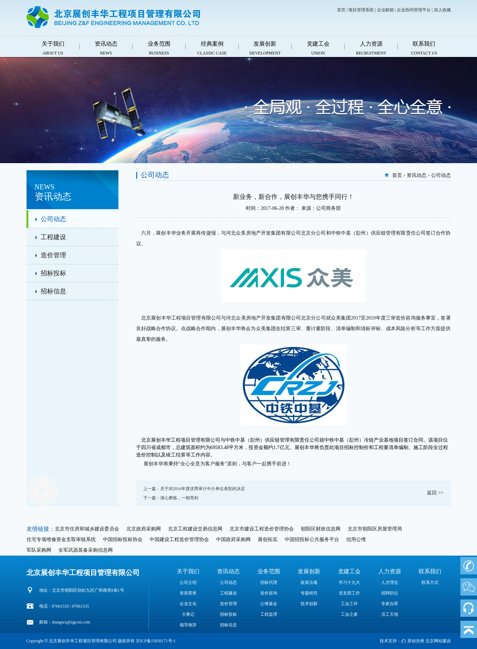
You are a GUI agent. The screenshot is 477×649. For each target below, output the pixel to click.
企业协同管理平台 (414, 9)
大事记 (188, 614)
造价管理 (53, 255)
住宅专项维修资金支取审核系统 (61, 539)
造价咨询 (268, 593)
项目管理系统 (361, 9)
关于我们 (188, 571)
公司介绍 (188, 582)
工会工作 (349, 603)
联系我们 (430, 571)
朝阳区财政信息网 (321, 529)
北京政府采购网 (143, 529)
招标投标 (53, 273)
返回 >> (435, 492)
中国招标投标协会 (122, 539)
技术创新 (309, 603)
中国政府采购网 (233, 539)
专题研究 (309, 593)
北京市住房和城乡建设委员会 (87, 529)
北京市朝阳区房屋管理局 (375, 529)
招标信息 (53, 291)
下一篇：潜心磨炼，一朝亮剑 (170, 497)
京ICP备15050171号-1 (156, 640)
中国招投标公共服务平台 (312, 539)
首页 (341, 9)
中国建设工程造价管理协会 (179, 539)
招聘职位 (389, 593)
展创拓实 (268, 539)
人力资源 (389, 571)
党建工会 (349, 571)
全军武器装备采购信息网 (85, 550)
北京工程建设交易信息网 (195, 529)
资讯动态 (416, 175)
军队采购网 (39, 550)
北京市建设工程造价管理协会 (261, 529)
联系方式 (429, 582)
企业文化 (188, 603)
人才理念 (389, 582)
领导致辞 (188, 624)
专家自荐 (389, 603)
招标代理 (268, 582)
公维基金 (268, 603)
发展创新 (309, 571)
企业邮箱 (385, 9)
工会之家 (349, 614)
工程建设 (53, 237)
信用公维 (356, 539)
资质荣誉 (188, 593)
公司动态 (53, 219)
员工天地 (389, 614)
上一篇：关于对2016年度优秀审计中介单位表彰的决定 (194, 488)
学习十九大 (349, 582)
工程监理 (268, 614)
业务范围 (268, 571)
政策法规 (309, 582)
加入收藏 (442, 9)
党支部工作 (349, 593)
